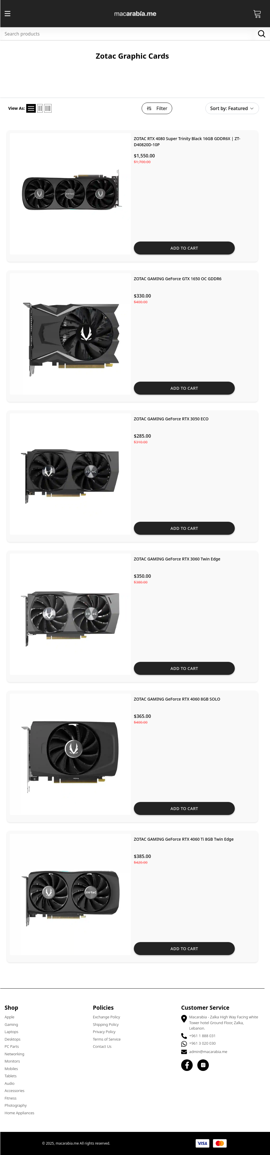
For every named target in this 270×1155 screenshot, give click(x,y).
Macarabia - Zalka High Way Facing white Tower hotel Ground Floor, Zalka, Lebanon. (226, 1022)
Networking (17, 1053)
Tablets (13, 1075)
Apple (12, 1017)
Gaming (14, 1024)
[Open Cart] (260, 13)
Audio (12, 1083)
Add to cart (187, 248)
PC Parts (14, 1046)
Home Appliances (22, 1112)
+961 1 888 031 (205, 1035)
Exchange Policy (109, 1017)
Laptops (14, 1031)
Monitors (14, 1061)
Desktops (15, 1039)
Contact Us (104, 1046)
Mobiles (13, 1068)
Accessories (17, 1090)
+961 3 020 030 (205, 1043)
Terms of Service (109, 1039)
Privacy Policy (106, 1031)
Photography (18, 1105)
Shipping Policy (108, 1024)
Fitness (13, 1098)
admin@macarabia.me (211, 1051)
